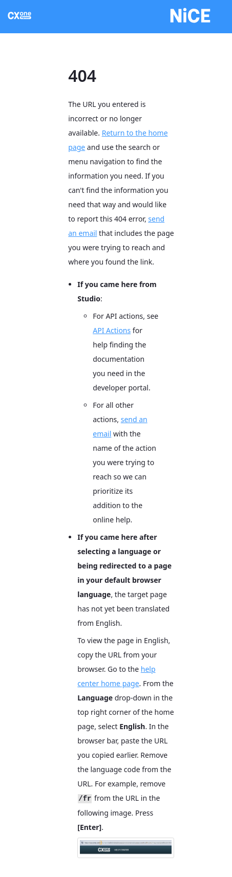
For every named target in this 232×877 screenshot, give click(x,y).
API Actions (112, 330)
